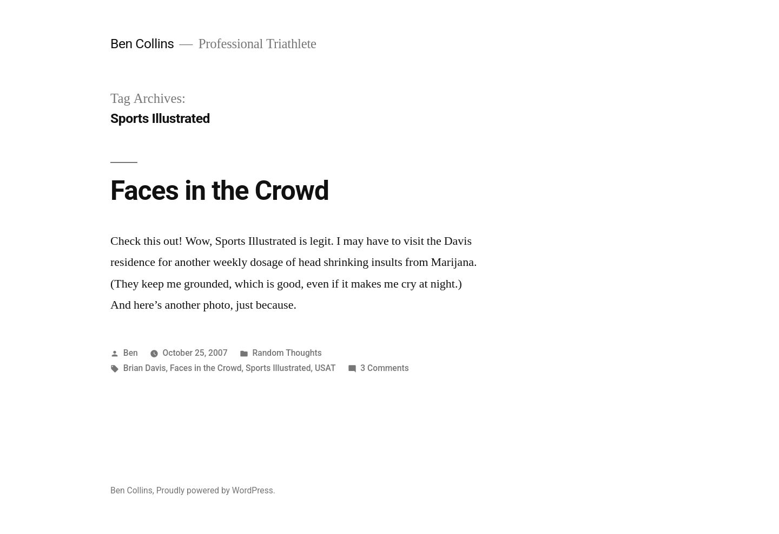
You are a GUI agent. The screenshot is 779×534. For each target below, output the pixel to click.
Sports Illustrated (278, 368)
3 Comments (384, 368)
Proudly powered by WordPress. (215, 490)
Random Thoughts (286, 353)
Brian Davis (144, 368)
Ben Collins (142, 43)
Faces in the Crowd (219, 190)
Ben (130, 353)
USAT (325, 368)
